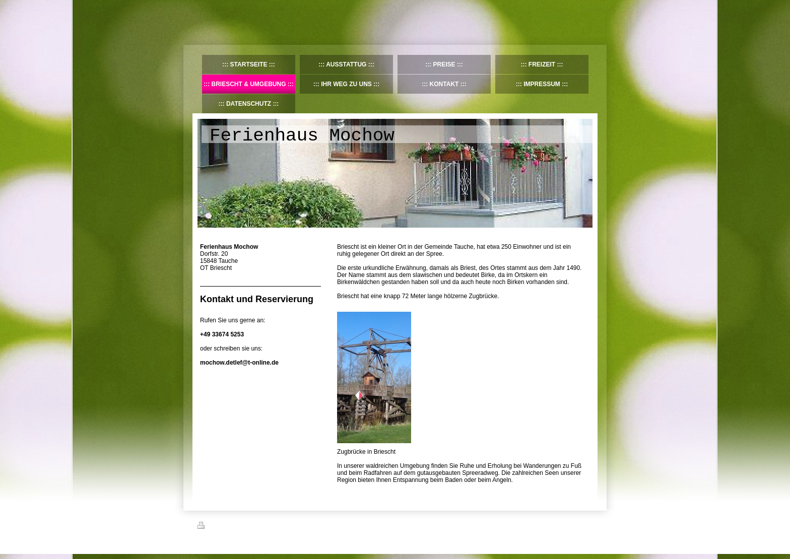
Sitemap (255, 527)
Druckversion (220, 527)
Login (585, 525)
